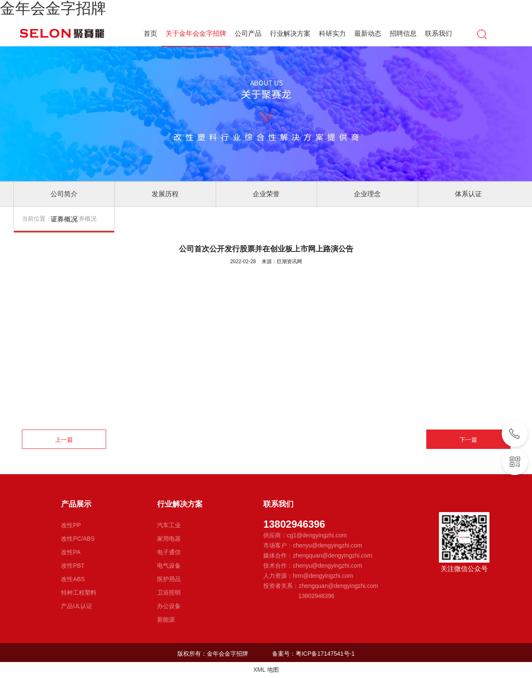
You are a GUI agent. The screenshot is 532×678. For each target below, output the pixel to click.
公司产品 (248, 33)
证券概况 (64, 219)
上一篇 (64, 439)
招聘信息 (403, 33)
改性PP (71, 525)
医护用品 (169, 579)
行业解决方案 (290, 33)
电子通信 (169, 552)
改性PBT (72, 565)
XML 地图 (265, 669)
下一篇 (468, 439)
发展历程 (165, 194)
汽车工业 (169, 525)
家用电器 (169, 538)
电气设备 (169, 565)
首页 (150, 33)
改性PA (70, 552)
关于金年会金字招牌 (196, 34)
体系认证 (468, 194)
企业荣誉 (266, 194)
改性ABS (73, 579)
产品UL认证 (76, 606)
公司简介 (64, 194)
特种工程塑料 (78, 592)
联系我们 (438, 33)
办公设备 (169, 606)
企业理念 (367, 194)
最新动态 (367, 33)
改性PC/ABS (77, 538)
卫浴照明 (169, 592)
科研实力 (332, 33)
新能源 (166, 619)
